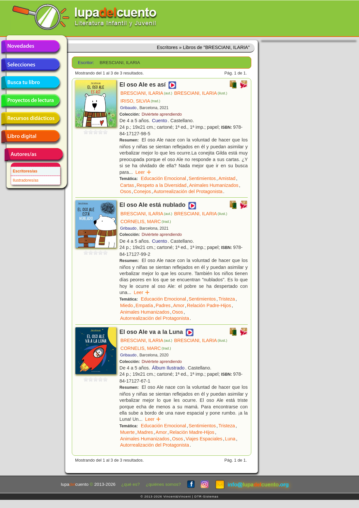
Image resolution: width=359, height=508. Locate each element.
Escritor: (86, 62)
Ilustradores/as (26, 180)
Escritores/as (25, 171)
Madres (145, 432)
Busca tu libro (30, 82)
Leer (143, 172)
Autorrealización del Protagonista (187, 191)
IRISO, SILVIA (140, 101)
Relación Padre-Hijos (209, 305)
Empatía (144, 305)
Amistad (226, 178)
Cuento (159, 120)
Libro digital (30, 136)
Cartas (127, 185)
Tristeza (226, 299)
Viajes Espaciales (204, 438)
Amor (178, 305)
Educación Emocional (163, 178)
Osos (125, 191)
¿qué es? (130, 484)
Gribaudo (128, 108)
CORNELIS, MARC (145, 221)
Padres (163, 305)
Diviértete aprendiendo (162, 114)
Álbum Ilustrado (168, 367)
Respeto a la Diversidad (161, 185)
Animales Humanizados (213, 185)
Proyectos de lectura (30, 100)
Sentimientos (202, 178)
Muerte (127, 432)
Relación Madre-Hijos (191, 432)
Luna (230, 438)
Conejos (142, 191)
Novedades (30, 46)
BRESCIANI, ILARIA (146, 93)
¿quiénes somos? (163, 484)
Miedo (126, 305)
